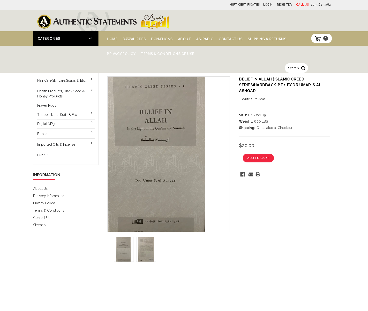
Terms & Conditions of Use (167, 54)
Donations (162, 39)
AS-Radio (204, 39)
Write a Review (253, 99)
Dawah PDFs (134, 39)
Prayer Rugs (46, 105)
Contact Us (230, 39)
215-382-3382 (313, 4)
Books (42, 134)
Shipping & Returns (267, 39)
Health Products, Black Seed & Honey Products (61, 93)
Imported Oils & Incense (56, 144)
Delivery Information (49, 196)
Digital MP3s (46, 124)
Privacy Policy (121, 54)
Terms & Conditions (48, 210)
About (184, 39)
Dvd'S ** (43, 155)
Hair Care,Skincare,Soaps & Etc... (62, 80)
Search (293, 68)
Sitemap (39, 225)
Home (112, 39)
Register (284, 4)
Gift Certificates (245, 4)
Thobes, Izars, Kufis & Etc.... (58, 115)
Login (268, 4)
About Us (40, 189)
